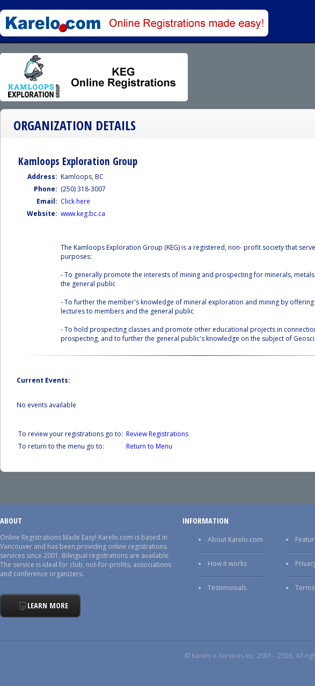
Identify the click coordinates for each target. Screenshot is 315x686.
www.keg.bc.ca (83, 213)
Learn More (47, 605)
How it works (227, 563)
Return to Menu (149, 446)
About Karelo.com (235, 539)
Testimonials (227, 587)
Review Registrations (157, 433)
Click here (75, 201)
